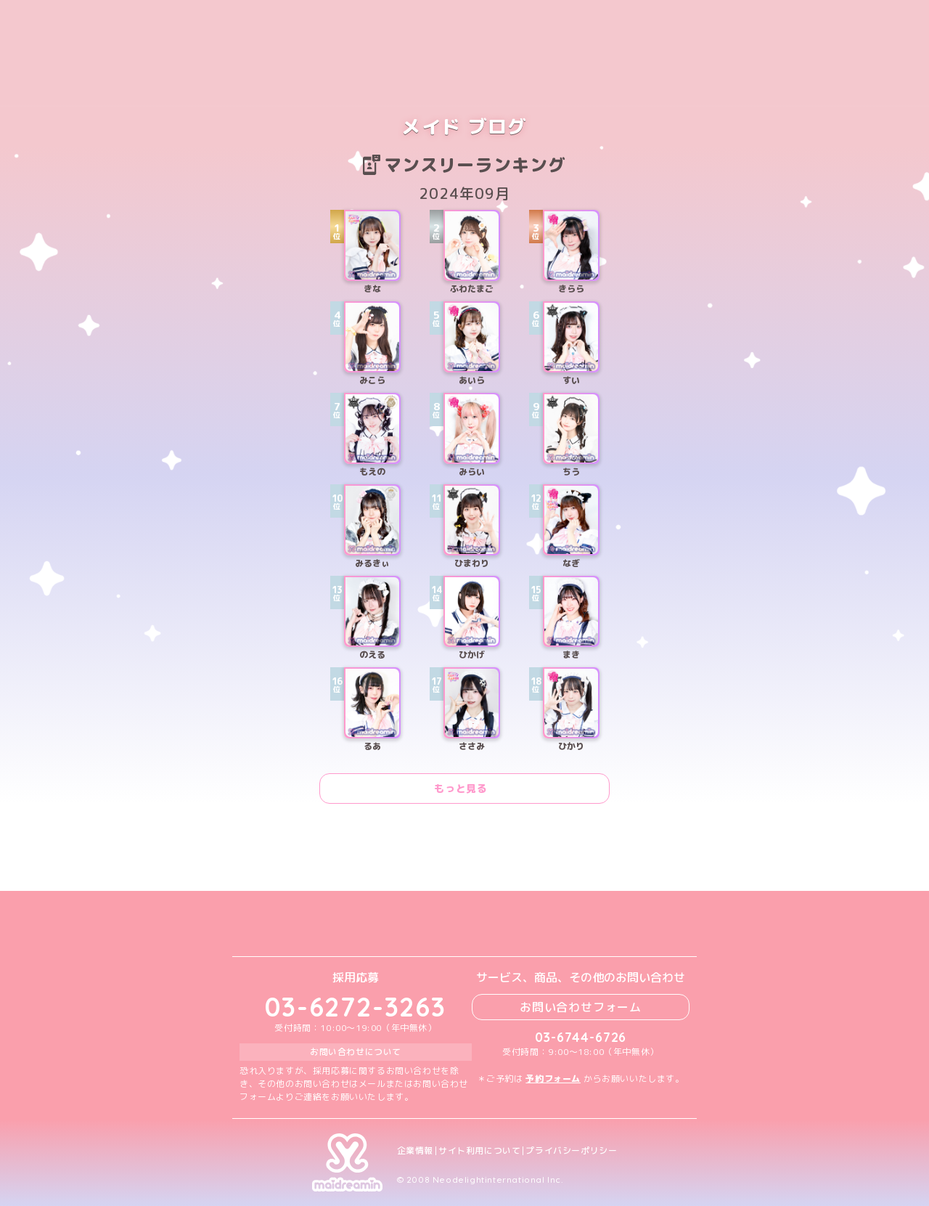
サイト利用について (479, 1151)
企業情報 (415, 1151)
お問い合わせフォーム (581, 1007)
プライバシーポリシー (571, 1151)
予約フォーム (553, 1078)
